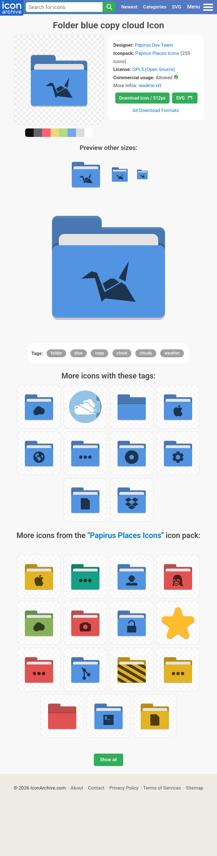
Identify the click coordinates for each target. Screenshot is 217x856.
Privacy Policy (123, 788)
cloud (122, 353)
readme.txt (149, 85)
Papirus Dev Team (154, 45)
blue (79, 353)
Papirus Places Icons (157, 53)
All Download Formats (156, 110)
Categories (154, 7)
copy (99, 353)
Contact (96, 788)
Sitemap (194, 788)
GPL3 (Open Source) (153, 69)
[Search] (109, 7)
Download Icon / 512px (142, 98)
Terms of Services (162, 788)
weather (172, 353)
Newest (129, 7)
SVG (176, 7)
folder (56, 353)
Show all (108, 759)
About (77, 788)
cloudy (146, 353)
